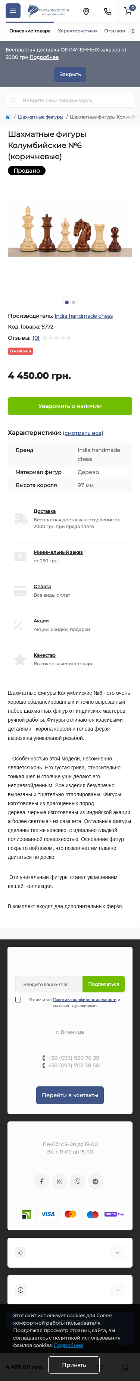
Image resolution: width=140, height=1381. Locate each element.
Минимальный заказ (58, 552)
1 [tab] (67, 302)
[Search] (14, 100)
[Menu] (13, 10)
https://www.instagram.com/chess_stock (59, 1181)
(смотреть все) (83, 433)
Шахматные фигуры (40, 117)
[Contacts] (107, 11)
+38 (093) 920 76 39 (73, 1058)
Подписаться (103, 984)
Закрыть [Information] (70, 74)
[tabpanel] (70, 228)
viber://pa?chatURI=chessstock (78, 1181)
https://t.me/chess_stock (96, 1181)
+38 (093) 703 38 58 (73, 1065)
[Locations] (86, 11)
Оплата (42, 586)
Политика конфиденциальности (84, 999)
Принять (74, 1365)
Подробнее (44, 57)
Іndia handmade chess (84, 316)
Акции (41, 621)
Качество (45, 655)
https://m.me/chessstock (42, 1181)
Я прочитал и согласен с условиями (72, 1002)
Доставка (45, 511)
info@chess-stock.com (70, 1198)
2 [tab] (73, 302)
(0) (36, 337)
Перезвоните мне (70, 1075)
